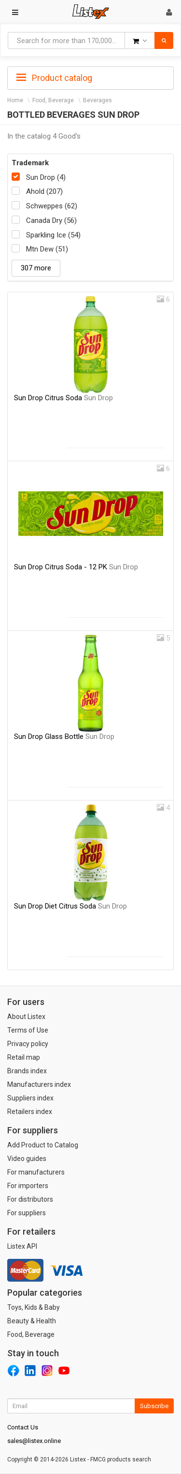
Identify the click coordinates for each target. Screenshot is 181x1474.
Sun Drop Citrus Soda (63, 397)
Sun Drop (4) (46, 177)
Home (15, 100)
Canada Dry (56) (51, 220)
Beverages (97, 100)
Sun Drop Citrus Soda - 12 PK (76, 567)
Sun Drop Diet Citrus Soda (70, 906)
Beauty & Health (31, 1321)
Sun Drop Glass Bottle (64, 736)
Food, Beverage (53, 100)
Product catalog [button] (54, 78)
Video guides (26, 1158)
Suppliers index (30, 1098)
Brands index (27, 1071)
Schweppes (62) (51, 206)
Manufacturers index (39, 1084)
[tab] (90, 77)
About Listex (26, 1016)
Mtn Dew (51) (47, 249)
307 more (36, 268)
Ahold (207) (44, 191)
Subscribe (154, 1406)
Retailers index (29, 1111)
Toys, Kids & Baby (33, 1307)
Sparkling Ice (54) (53, 235)
